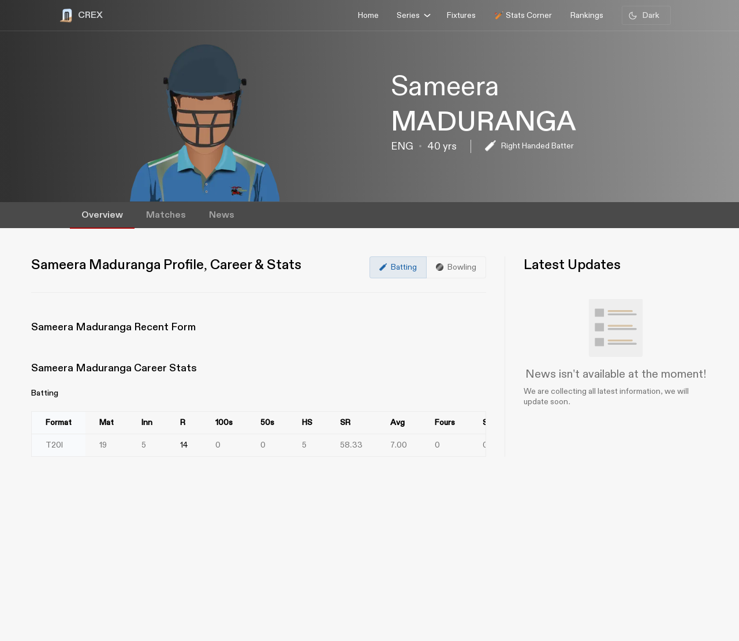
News (221, 215)
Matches (166, 215)
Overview (102, 215)
